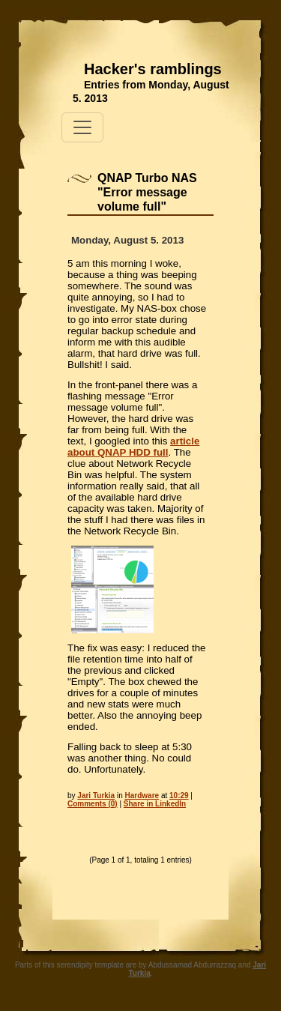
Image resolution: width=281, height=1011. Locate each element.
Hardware (142, 795)
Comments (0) (92, 804)
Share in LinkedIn (155, 804)
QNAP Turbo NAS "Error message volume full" (147, 192)
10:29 (179, 795)
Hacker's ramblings (153, 69)
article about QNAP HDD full (133, 446)
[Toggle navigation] (82, 127)
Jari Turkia (96, 795)
